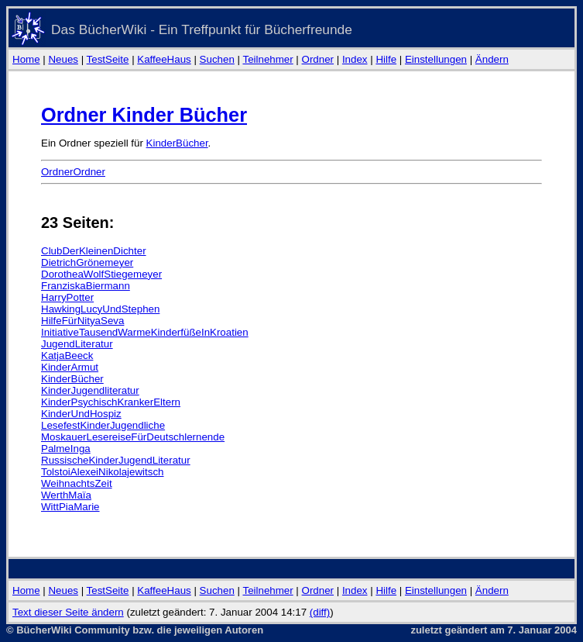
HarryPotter (67, 297)
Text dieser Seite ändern (68, 612)
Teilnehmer (267, 59)
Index (355, 59)
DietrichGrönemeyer (87, 262)
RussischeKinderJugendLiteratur (115, 460)
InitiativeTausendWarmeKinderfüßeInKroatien (145, 332)
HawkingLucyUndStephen (100, 309)
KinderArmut (69, 367)
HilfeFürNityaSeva (82, 320)
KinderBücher (177, 143)
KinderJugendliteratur (90, 390)
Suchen (217, 59)
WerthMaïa (66, 495)
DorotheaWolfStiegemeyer (101, 274)
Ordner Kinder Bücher (144, 115)
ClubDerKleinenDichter (93, 251)
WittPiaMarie (70, 507)
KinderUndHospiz (81, 413)
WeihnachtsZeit (76, 483)
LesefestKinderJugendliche (103, 425)
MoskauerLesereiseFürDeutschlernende (133, 437)
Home (26, 59)
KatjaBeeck (67, 355)
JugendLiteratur (77, 344)
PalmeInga (66, 448)
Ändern (492, 59)
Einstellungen (436, 59)
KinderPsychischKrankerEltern (110, 402)
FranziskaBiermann (85, 286)
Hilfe (386, 59)
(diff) (320, 612)
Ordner (318, 59)
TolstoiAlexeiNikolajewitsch (102, 472)
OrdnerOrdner (73, 172)
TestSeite (108, 59)
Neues (63, 59)
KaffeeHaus (163, 59)
